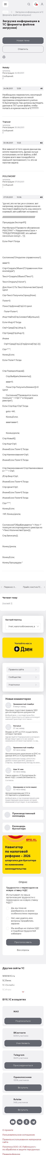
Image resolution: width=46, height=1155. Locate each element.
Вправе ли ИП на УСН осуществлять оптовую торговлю (21, 733)
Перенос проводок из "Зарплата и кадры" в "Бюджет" (10, 587)
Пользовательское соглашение (18, 1135)
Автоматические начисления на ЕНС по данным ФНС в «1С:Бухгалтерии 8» (22, 755)
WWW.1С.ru (8, 976)
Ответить (23, 49)
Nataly (5, 67)
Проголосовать (23, 942)
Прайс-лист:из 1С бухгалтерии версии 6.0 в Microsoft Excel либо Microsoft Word (34, 587)
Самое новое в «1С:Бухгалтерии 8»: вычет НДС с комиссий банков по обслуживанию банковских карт (20, 777)
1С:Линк (6, 980)
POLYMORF (8, 176)
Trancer (6, 122)
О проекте (7, 1130)
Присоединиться (23, 1065)
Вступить (23, 1087)
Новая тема (23, 40)
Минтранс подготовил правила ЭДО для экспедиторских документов (21, 711)
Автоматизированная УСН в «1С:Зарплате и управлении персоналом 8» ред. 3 (17, 795)
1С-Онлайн (8, 985)
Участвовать (23, 1043)
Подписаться (23, 1021)
